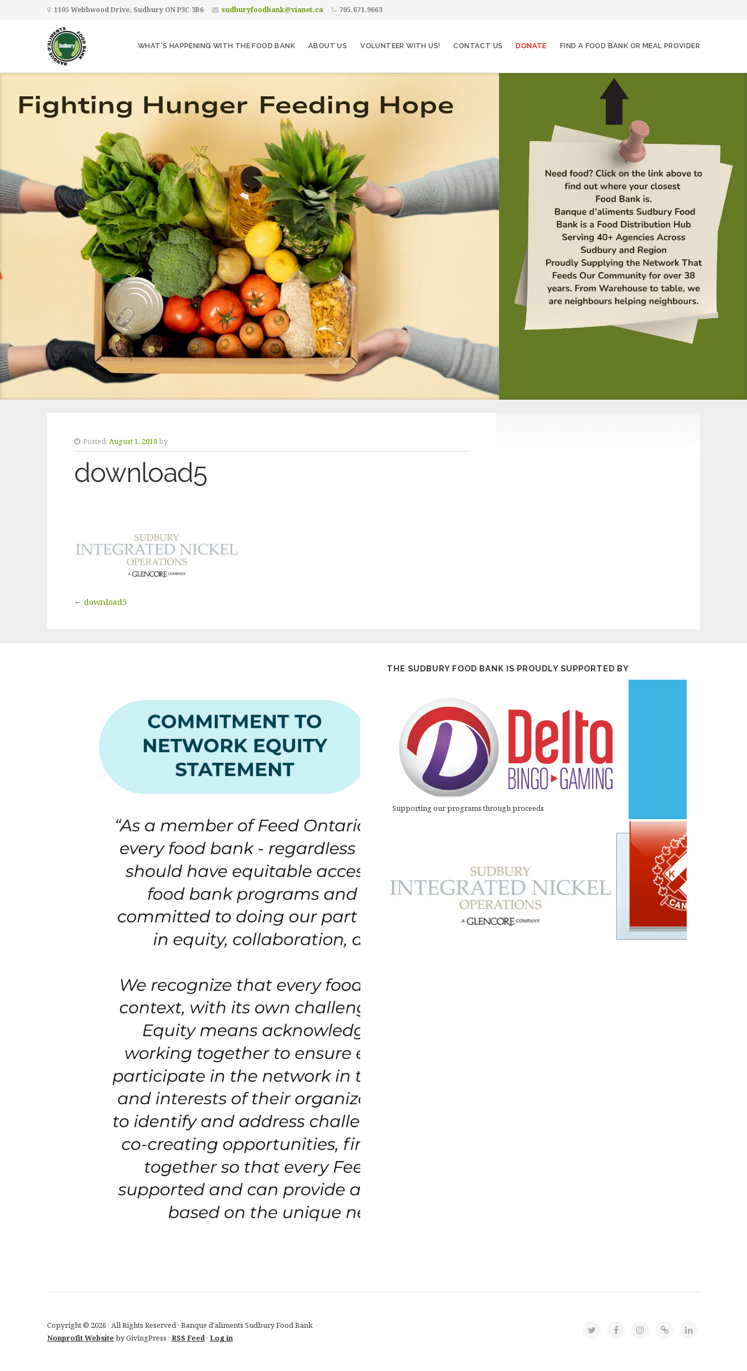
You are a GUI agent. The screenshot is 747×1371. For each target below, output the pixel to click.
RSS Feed (188, 1338)
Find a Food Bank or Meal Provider (630, 46)
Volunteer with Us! (400, 46)
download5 (105, 602)
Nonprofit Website (80, 1338)
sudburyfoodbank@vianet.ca (272, 9)
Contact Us (477, 46)
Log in (221, 1338)
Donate (531, 46)
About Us (327, 46)
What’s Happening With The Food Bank (216, 46)
